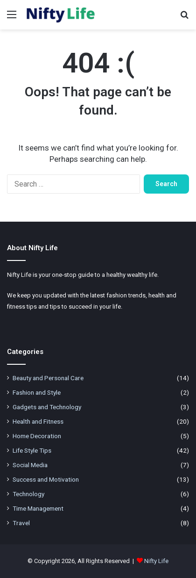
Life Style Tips (32, 450)
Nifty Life (156, 560)
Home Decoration (37, 436)
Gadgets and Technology (47, 407)
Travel (21, 523)
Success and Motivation (46, 479)
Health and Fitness (38, 421)
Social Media (30, 465)
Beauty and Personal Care (48, 378)
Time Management (38, 508)
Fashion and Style (37, 392)
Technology (28, 494)
